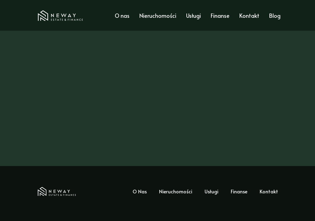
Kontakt (249, 15)
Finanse (220, 15)
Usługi (193, 15)
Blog (275, 15)
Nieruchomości (157, 15)
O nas (122, 15)
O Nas (140, 191)
